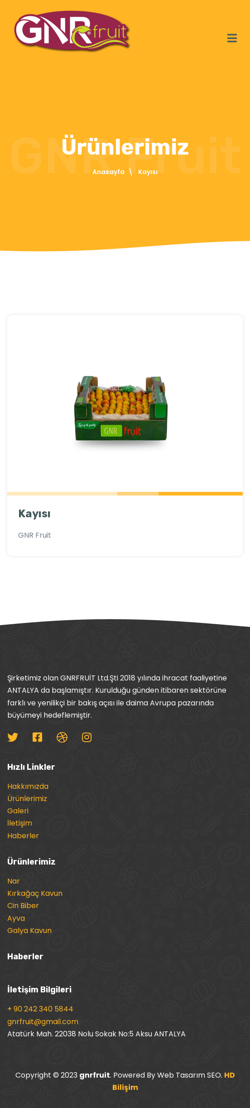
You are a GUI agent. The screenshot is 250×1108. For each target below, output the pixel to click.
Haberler (23, 836)
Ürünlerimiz (27, 798)
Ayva (16, 918)
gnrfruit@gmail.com (42, 1021)
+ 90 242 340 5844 (40, 1009)
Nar (13, 881)
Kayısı (34, 513)
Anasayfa (108, 171)
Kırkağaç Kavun (34, 893)
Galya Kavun (29, 930)
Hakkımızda (27, 786)
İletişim (19, 823)
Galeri (18, 811)
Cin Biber (23, 905)
